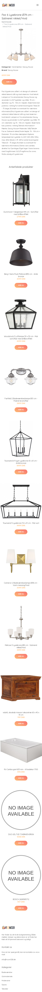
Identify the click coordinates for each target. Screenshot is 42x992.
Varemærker (17, 67)
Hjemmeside (6, 22)
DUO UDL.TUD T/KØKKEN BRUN (21, 834)
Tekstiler (5, 989)
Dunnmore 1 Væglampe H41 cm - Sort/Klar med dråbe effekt (21, 213)
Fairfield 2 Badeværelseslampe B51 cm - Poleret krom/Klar (21, 399)
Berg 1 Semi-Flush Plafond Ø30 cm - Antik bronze (21, 275)
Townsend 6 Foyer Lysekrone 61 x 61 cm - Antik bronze (21, 462)
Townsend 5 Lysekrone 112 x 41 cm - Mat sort (21, 523)
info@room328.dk (9, 959)
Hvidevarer (6, 980)
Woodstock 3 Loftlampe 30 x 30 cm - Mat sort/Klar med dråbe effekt (21, 337)
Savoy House (28, 67)
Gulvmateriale (7, 976)
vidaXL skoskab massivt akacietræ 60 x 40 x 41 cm (21, 713)
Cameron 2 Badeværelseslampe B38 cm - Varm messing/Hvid (21, 584)
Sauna (4, 985)
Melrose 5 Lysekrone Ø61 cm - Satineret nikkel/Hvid (21, 646)
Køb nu (9, 82)
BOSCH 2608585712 (21, 899)
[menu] (37, 5)
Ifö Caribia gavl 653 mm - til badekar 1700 (21, 769)
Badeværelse (7, 972)
